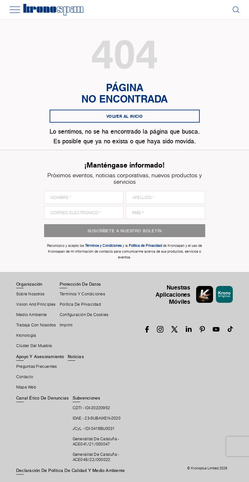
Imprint (66, 325)
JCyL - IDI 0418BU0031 (94, 428)
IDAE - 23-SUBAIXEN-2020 (97, 418)
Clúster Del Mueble (34, 345)
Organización (29, 284)
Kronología (26, 335)
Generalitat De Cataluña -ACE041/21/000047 (96, 441)
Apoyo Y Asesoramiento (40, 356)
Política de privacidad (80, 304)
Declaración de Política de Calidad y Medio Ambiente (70, 470)
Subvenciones (87, 398)
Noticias (76, 356)
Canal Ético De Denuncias (42, 398)
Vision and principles (36, 304)
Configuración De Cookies (84, 314)
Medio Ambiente (31, 314)
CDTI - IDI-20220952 (91, 408)
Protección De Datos (80, 284)
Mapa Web (26, 387)
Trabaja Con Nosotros (36, 325)
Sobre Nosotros (30, 294)
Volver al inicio (124, 116)
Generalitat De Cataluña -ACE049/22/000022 (96, 457)
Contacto (24, 376)
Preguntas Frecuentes (36, 366)
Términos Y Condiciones (82, 294)
